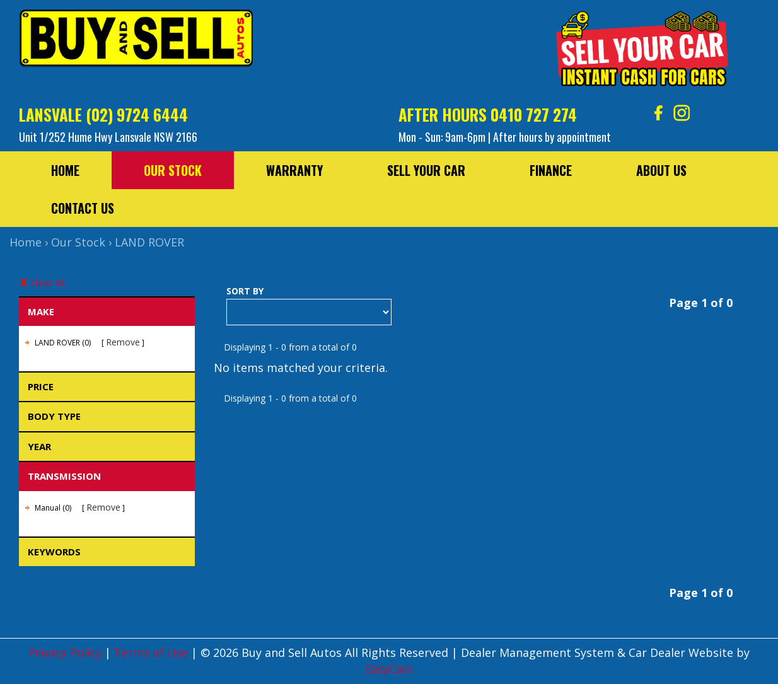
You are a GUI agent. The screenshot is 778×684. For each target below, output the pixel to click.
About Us (661, 170)
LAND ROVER (149, 242)
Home (65, 170)
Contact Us (82, 208)
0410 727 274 (534, 114)
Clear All (47, 282)
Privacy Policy (66, 652)
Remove (123, 342)
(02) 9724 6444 (137, 114)
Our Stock (173, 170)
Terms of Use (152, 652)
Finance (551, 170)
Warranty (294, 170)
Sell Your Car (426, 170)
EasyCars (389, 668)
